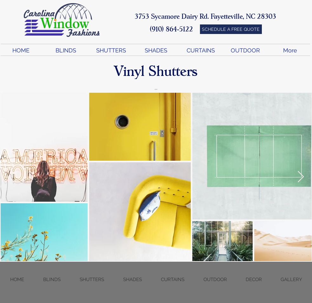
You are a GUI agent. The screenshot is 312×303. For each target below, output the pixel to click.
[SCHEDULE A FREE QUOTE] (231, 29)
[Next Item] (300, 177)
